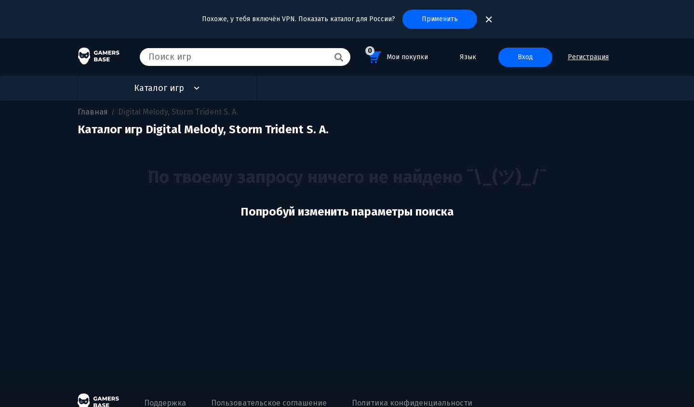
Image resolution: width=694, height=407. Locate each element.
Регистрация (588, 57)
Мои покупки (396, 55)
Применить (440, 19)
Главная (93, 111)
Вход (525, 57)
